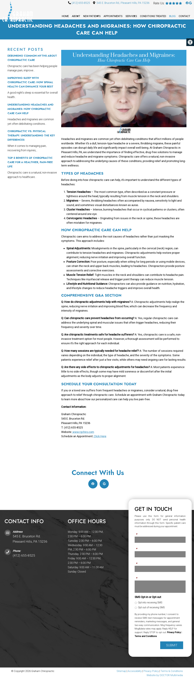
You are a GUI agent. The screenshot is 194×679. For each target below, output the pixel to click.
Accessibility (135, 671)
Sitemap (121, 671)
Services (131, 16)
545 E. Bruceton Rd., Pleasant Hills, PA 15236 (123, 2)
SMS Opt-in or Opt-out (148, 597)
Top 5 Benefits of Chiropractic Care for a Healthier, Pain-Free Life (30, 162)
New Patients (92, 16)
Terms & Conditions (171, 671)
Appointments (113, 16)
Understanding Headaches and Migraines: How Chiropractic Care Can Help (30, 109)
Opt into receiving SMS (150, 602)
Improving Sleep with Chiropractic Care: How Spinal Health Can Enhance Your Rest (30, 82)
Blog (172, 16)
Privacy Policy (174, 632)
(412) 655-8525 (81, 2)
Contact (184, 16)
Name (138, 532)
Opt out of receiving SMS (151, 607)
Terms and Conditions (146, 636)
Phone (138, 547)
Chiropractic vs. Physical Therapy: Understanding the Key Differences (31, 135)
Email (138, 561)
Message (140, 576)
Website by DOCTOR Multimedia (165, 675)
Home (65, 16)
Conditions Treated (153, 16)
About (76, 16)
